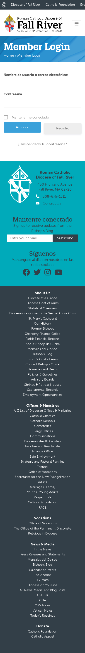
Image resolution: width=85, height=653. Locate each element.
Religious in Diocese (42, 533)
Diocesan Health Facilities (42, 441)
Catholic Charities (42, 416)
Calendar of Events (42, 570)
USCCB (42, 595)
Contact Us (52, 203)
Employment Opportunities (42, 395)
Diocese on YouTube (42, 585)
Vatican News (42, 611)
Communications (42, 436)
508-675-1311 (54, 196)
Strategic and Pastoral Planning (42, 462)
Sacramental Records (42, 390)
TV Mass (43, 580)
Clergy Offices (42, 431)
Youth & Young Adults (42, 492)
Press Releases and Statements (42, 554)
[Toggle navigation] (77, 23)
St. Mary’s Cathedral (42, 318)
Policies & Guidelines (42, 374)
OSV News (42, 605)
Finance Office (42, 451)
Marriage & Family (42, 487)
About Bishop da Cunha (43, 344)
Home (9, 55)
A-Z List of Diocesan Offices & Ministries (42, 411)
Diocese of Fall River (25, 5)
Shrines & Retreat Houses (42, 385)
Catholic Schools (42, 421)
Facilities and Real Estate (42, 446)
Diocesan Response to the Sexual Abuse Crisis (42, 313)
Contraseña (13, 94)
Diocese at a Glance (42, 298)
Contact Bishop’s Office (42, 364)
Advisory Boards (42, 379)
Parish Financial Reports (42, 339)
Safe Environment (42, 457)
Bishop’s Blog (42, 354)
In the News (42, 549)
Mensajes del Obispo (42, 349)
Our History (42, 323)
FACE (42, 507)
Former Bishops (42, 328)
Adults (42, 482)
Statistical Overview (42, 308)
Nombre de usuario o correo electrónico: (36, 75)
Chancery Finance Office (42, 334)
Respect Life (42, 497)
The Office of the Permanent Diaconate (42, 528)
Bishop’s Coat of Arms (42, 359)
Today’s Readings (42, 616)
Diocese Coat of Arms (42, 303)
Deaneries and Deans (42, 369)
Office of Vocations (43, 472)
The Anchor (42, 575)
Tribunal (42, 467)
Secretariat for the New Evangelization (42, 477)
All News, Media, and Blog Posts (42, 590)
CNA (42, 600)
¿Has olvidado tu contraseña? (42, 144)
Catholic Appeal (42, 636)
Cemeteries (42, 426)
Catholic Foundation (60, 5)
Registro (62, 128)
